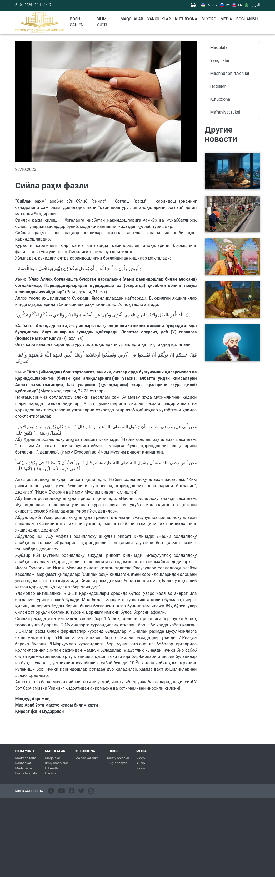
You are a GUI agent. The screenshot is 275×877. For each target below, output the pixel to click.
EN (237, 5)
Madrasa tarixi (26, 758)
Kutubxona (220, 99)
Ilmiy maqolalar (56, 763)
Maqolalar (132, 19)
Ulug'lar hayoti (117, 763)
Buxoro (208, 19)
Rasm (140, 768)
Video (140, 758)
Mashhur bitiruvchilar (230, 73)
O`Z (215, 5)
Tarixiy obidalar (118, 758)
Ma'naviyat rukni (225, 112)
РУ (225, 5)
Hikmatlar (52, 768)
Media (226, 19)
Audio (140, 763)
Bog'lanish (247, 19)
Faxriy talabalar (26, 773)
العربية (252, 5)
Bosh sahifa (76, 22)
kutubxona (186, 19)
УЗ (206, 5)
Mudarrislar (23, 768)
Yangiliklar (159, 19)
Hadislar (218, 86)
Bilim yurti (102, 22)
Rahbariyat (23, 763)
